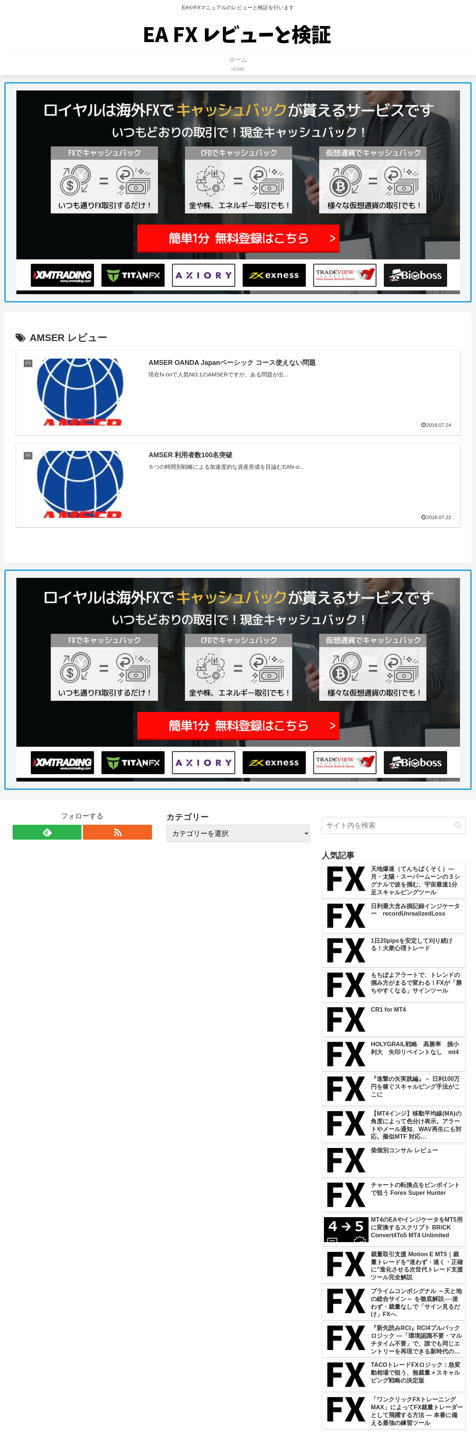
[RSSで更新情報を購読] (117, 832)
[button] (457, 825)
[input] (394, 825)
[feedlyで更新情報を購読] (47, 832)
